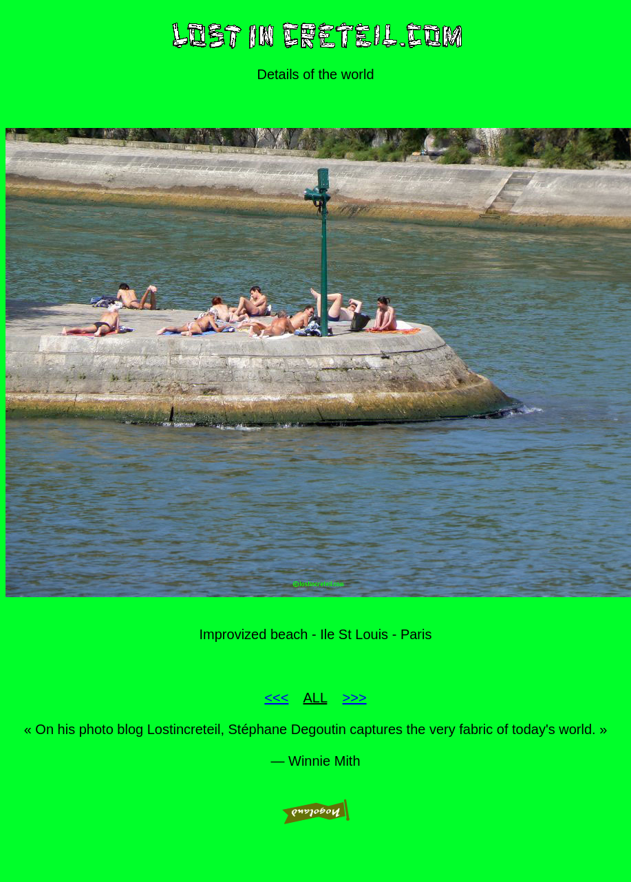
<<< (276, 697)
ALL (315, 697)
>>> (355, 697)
